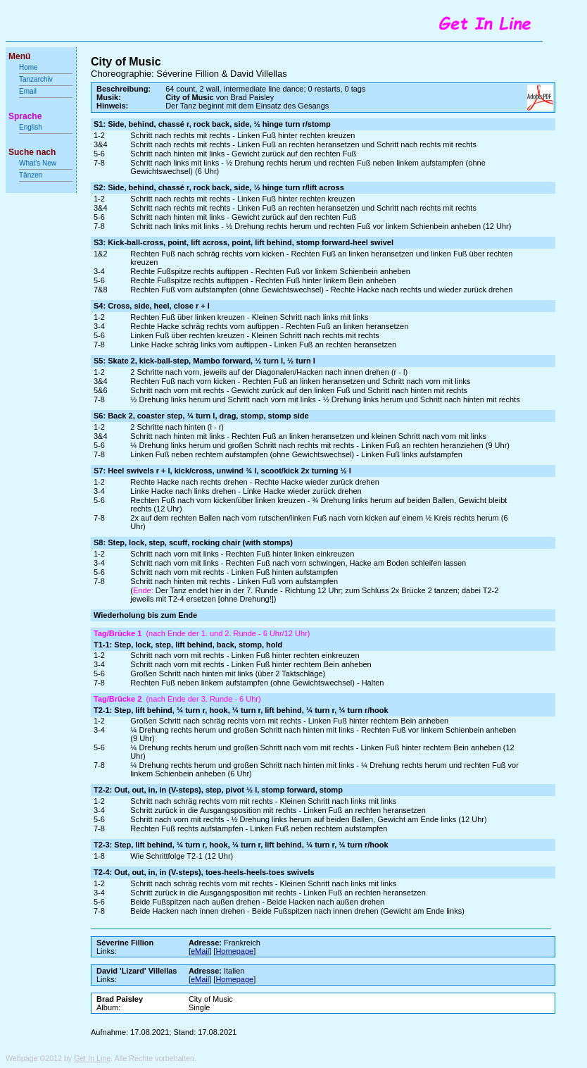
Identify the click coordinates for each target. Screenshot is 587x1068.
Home (28, 67)
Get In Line (92, 1058)
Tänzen (30, 175)
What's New (38, 163)
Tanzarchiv (36, 79)
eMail (200, 951)
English (30, 127)
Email (28, 91)
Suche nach (32, 152)
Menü (19, 56)
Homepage (234, 951)
